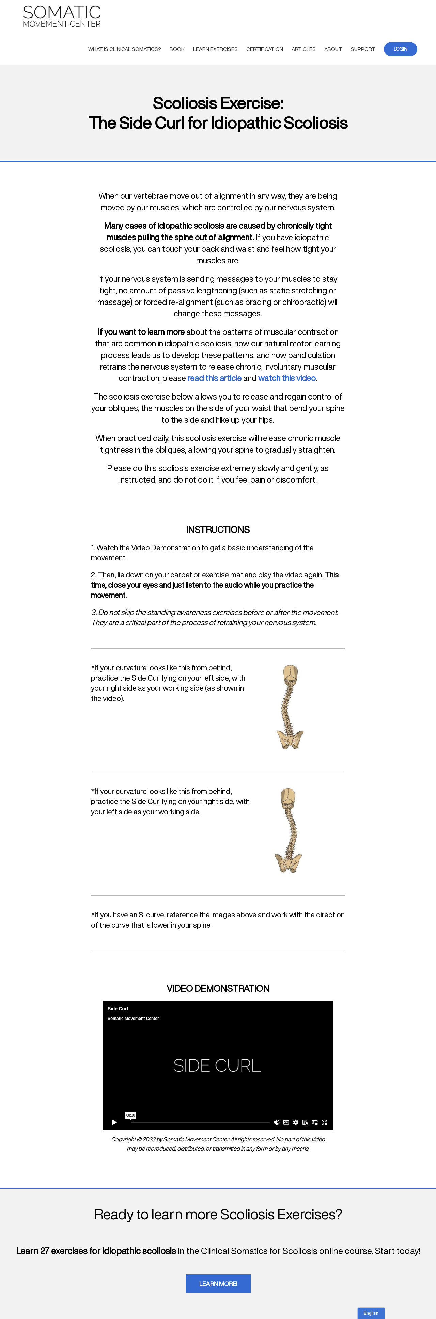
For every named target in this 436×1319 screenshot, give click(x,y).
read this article (215, 378)
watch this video (287, 378)
